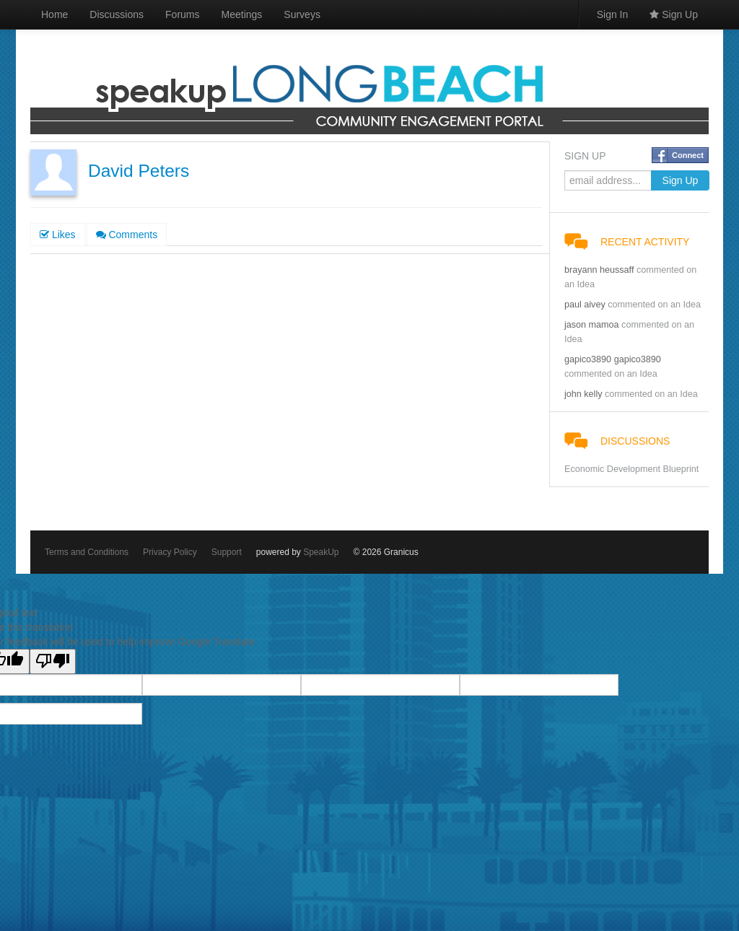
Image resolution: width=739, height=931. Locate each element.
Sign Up (674, 14)
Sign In (613, 14)
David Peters (138, 170)
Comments (127, 234)
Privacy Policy (170, 552)
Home (54, 14)
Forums (182, 14)
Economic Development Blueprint (631, 469)
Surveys (302, 14)
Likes (58, 234)
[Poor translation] (53, 661)
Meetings (242, 14)
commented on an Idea (654, 305)
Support (226, 552)
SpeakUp (320, 552)
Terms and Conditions (86, 552)
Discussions (116, 14)
